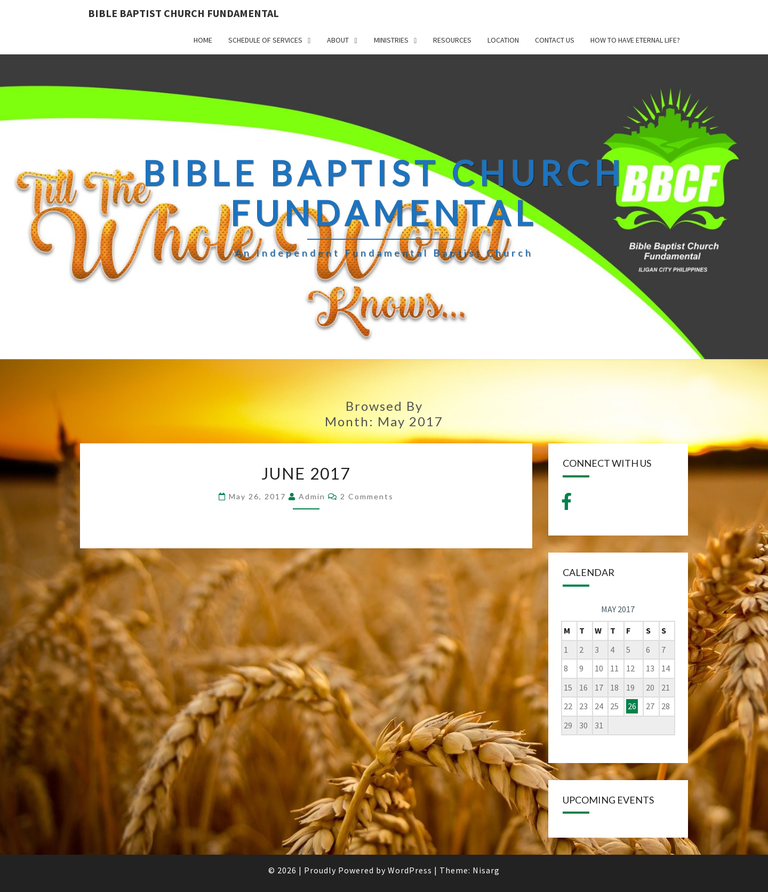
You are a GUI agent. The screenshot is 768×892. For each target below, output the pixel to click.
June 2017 (305, 473)
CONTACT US (554, 40)
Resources (452, 40)
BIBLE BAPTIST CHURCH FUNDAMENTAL (183, 13)
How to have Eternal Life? (635, 40)
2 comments (367, 496)
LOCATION (503, 40)
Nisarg (486, 870)
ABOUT (338, 40)
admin (312, 496)
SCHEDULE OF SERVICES (265, 40)
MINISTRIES (391, 40)
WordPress (410, 870)
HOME (203, 40)
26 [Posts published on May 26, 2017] (632, 706)
